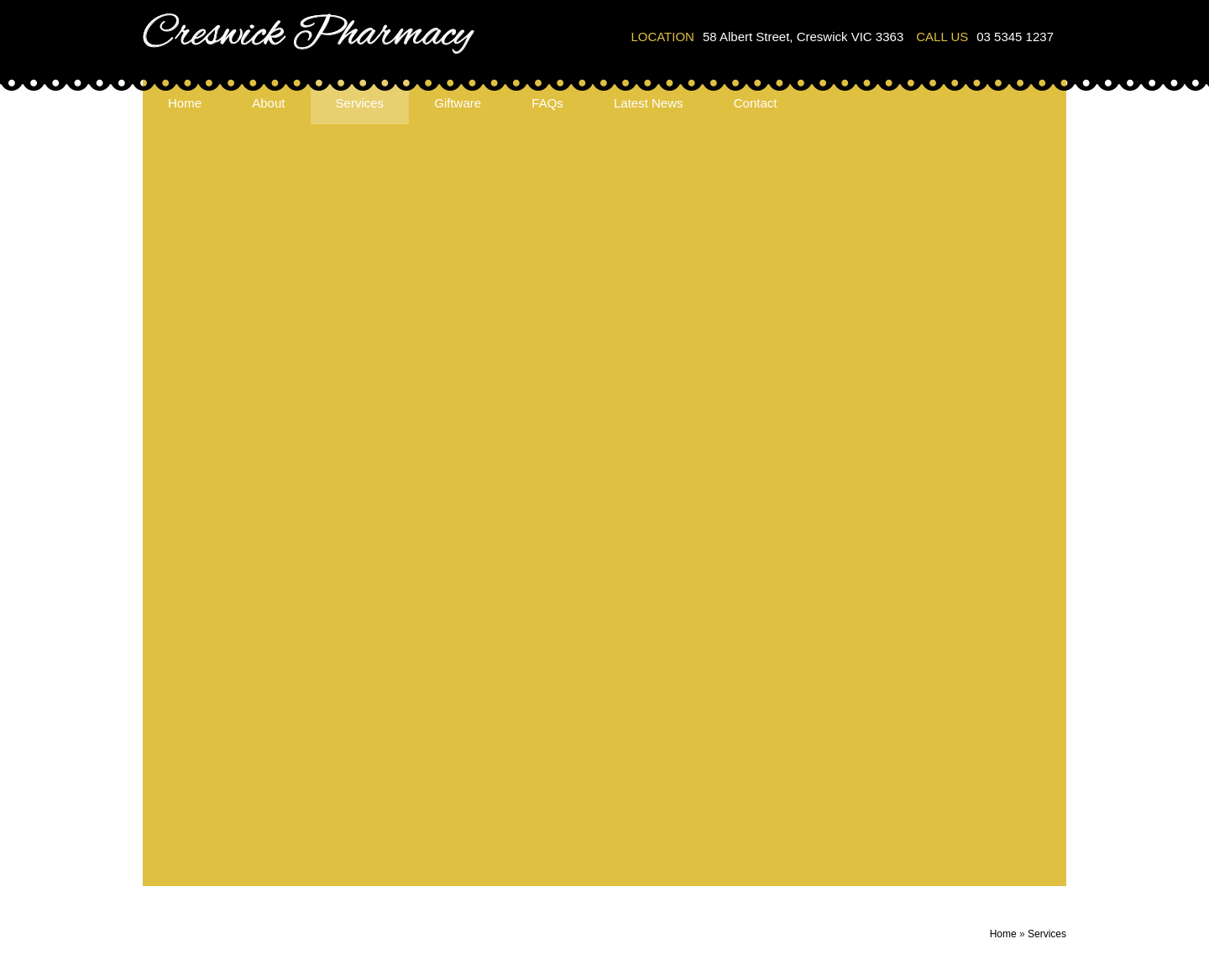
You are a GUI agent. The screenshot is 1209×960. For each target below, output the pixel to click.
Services (360, 103)
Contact (755, 103)
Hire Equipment (354, 835)
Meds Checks (349, 856)
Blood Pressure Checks (377, 751)
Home (185, 103)
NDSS (329, 877)
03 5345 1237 (1015, 36)
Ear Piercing (345, 814)
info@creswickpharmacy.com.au (571, 789)
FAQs (547, 103)
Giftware (457, 103)
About (268, 103)
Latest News (648, 103)
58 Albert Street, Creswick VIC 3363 (803, 36)
